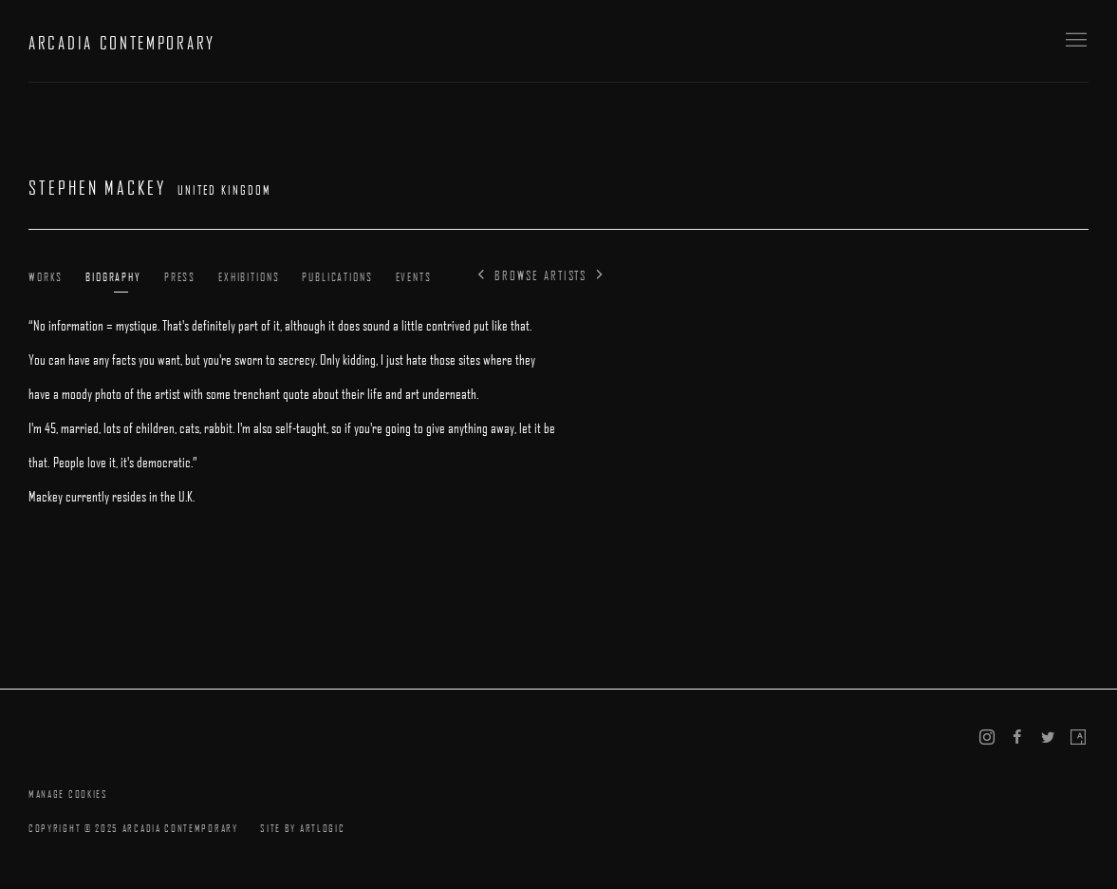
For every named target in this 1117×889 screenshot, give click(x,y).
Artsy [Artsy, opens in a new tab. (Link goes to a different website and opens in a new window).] (1078, 738)
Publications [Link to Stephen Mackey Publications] (337, 276)
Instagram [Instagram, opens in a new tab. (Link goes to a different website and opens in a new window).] (987, 738)
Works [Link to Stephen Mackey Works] (45, 276)
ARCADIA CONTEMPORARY (121, 42)
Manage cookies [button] (68, 793)
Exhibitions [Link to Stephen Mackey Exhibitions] (248, 276)
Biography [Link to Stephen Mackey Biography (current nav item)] (113, 276)
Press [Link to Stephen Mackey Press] (179, 276)
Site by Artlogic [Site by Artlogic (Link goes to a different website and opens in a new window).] (302, 828)
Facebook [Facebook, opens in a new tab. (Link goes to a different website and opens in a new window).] (1017, 738)
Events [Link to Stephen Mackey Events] (414, 276)
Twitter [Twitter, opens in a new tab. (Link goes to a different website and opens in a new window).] (1048, 738)
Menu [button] (1074, 41)
